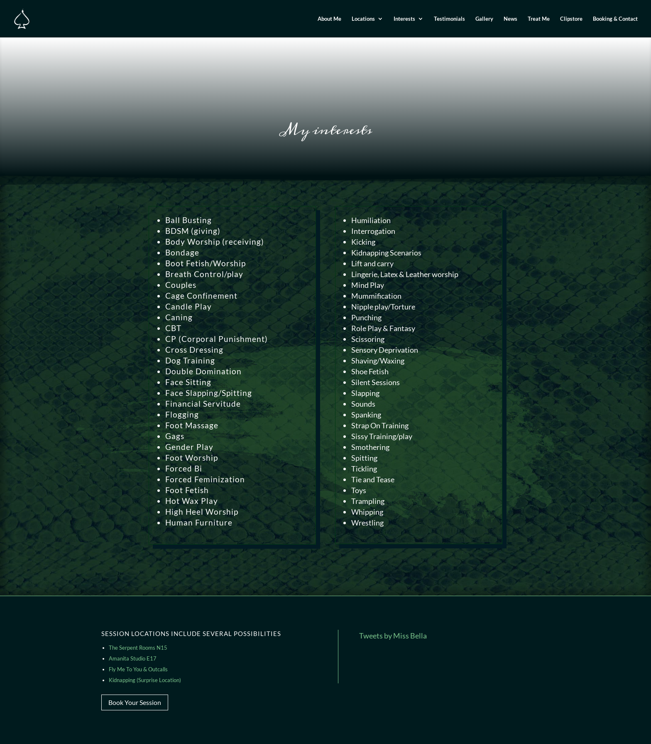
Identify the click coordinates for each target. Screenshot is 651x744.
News (510, 19)
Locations (363, 19)
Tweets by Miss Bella (393, 635)
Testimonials (449, 19)
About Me (329, 19)
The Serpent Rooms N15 (138, 647)
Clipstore (571, 19)
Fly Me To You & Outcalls (138, 669)
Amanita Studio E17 (133, 658)
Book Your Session (134, 702)
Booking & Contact (615, 19)
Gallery (484, 19)
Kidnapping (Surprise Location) (145, 680)
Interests (404, 19)
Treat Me (539, 19)
